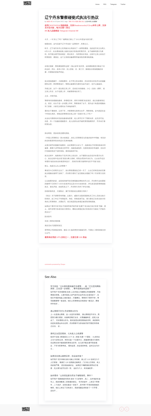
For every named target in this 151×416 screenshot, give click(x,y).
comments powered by (55, 264)
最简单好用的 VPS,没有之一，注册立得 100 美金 (66, 237)
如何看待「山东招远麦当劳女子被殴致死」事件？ (71, 375)
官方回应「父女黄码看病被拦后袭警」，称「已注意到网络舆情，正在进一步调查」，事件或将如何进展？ (75, 287)
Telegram (113, 4)
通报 (79, 21)
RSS (104, 4)
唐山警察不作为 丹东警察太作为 (64, 311)
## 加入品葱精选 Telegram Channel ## (61, 31)
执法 (83, 21)
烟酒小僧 (49, 21)
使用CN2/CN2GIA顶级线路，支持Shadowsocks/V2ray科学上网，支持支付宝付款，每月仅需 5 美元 (75, 26)
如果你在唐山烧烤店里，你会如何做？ (66, 356)
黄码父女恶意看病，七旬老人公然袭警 (66, 333)
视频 (76, 21)
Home (97, 4)
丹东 (73, 21)
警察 (70, 21)
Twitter (122, 4)
